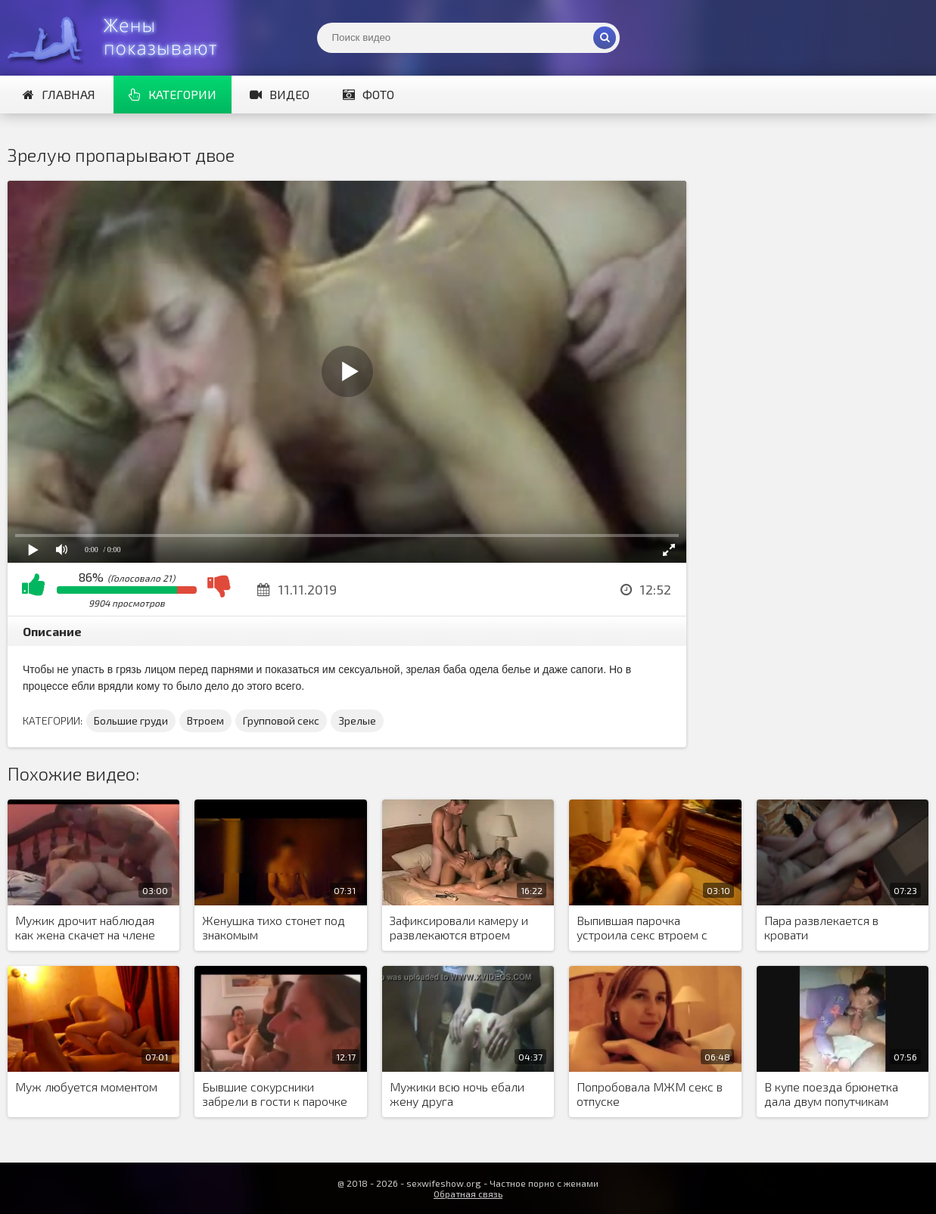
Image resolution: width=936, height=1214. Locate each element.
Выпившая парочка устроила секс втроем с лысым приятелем (642, 928)
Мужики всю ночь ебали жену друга (457, 1093)
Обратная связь (468, 1193)
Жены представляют (121, 38)
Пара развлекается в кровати (821, 927)
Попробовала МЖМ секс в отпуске (650, 1093)
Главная (59, 94)
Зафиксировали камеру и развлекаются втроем (459, 927)
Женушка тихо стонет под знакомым (273, 927)
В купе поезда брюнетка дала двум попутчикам (831, 1093)
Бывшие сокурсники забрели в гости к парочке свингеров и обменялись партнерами (274, 1094)
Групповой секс (281, 720)
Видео (279, 94)
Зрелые (357, 720)
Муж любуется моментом (86, 1086)
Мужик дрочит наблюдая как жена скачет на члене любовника (85, 928)
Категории (172, 94)
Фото (368, 94)
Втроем (205, 720)
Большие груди (131, 720)
